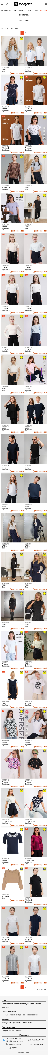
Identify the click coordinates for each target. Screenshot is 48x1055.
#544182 (5, 306)
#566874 (28, 67)
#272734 (5, 894)
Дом (30, 1023)
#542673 (28, 426)
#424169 (28, 819)
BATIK (4, 69)
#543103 (28, 387)
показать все (41, 989)
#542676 (5, 465)
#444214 (28, 741)
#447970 (28, 662)
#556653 (5, 185)
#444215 (5, 780)
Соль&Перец (7, 821)
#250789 (28, 937)
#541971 (28, 623)
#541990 (5, 583)
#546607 (5, 225)
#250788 (5, 977)
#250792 (28, 898)
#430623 (5, 819)
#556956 (28, 146)
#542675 (5, 426)
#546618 (28, 185)
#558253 (5, 146)
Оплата (38, 1004)
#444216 (28, 780)
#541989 (28, 583)
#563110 (5, 107)
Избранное (20, 1015)
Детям (24, 1023)
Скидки (5, 1031)
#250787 (28, 977)
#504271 (5, 662)
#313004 (28, 859)
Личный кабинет (8, 1015)
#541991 (28, 544)
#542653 (28, 505)
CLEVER (5, 268)
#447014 (28, 701)
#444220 (5, 741)
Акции (11, 1031)
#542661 (5, 505)
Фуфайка (5, 189)
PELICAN (28, 109)
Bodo (27, 69)
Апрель (5, 109)
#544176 (28, 347)
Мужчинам (16, 1023)
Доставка (5, 1007)
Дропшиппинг (7, 1004)
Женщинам (6, 1023)
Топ (3, 71)
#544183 (28, 266)
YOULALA (5, 896)
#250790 (5, 937)
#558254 (28, 107)
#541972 (5, 623)
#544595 (28, 225)
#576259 (5, 67)
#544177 (5, 347)
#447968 (5, 701)
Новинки (18, 1031)
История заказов (33, 1015)
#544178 (28, 306)
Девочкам (24, 20)
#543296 (5, 387)
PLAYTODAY (6, 187)
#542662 (28, 465)
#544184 (5, 266)
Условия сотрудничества (24, 1004)
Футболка (29, 71)
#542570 (5, 544)
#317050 (5, 859)
